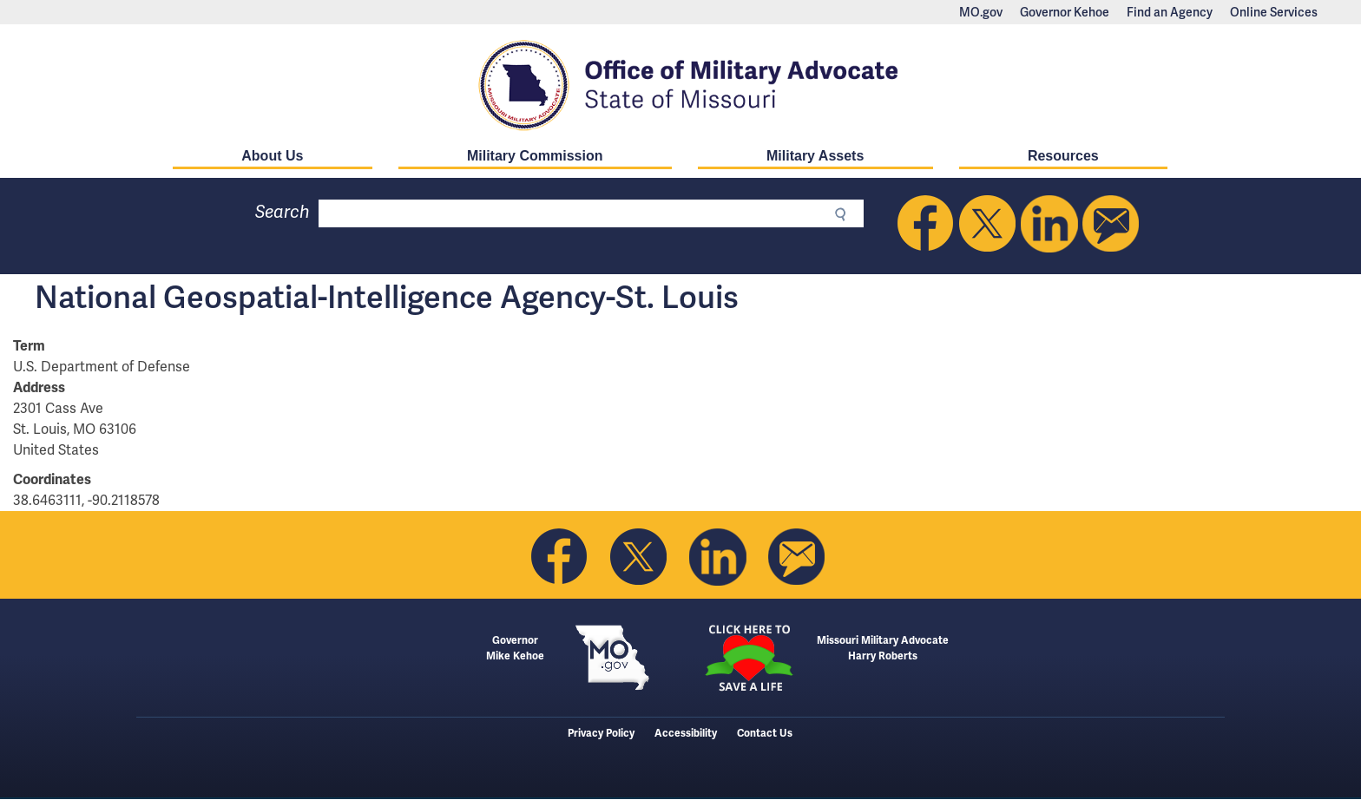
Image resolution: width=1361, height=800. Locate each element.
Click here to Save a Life (748, 657)
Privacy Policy (601, 733)
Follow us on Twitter (987, 223)
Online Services (1274, 12)
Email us (1111, 223)
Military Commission (534, 155)
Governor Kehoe (1064, 12)
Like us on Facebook (926, 223)
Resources (1063, 155)
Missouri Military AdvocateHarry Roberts (883, 648)
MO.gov (981, 12)
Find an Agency (1170, 12)
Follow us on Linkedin (1049, 223)
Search (282, 212)
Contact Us (764, 733)
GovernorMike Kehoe (515, 648)
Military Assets (815, 155)
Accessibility (685, 733)
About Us (272, 155)
